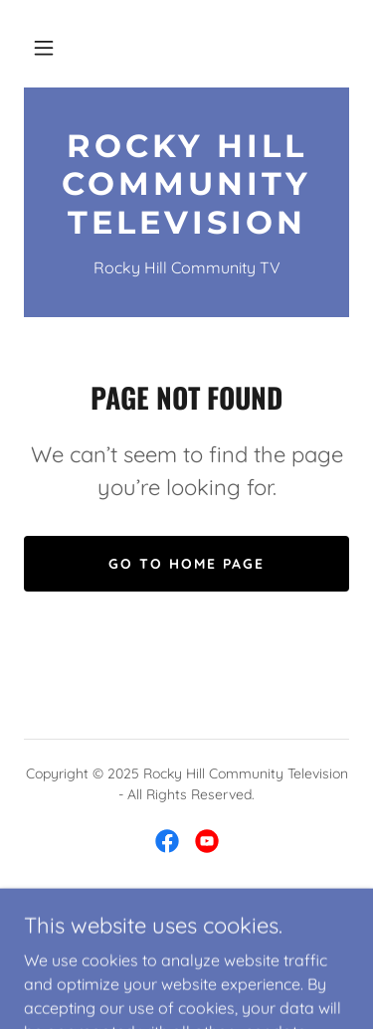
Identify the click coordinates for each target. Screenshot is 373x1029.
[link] (186, 184)
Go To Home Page (186, 564)
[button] (44, 48)
